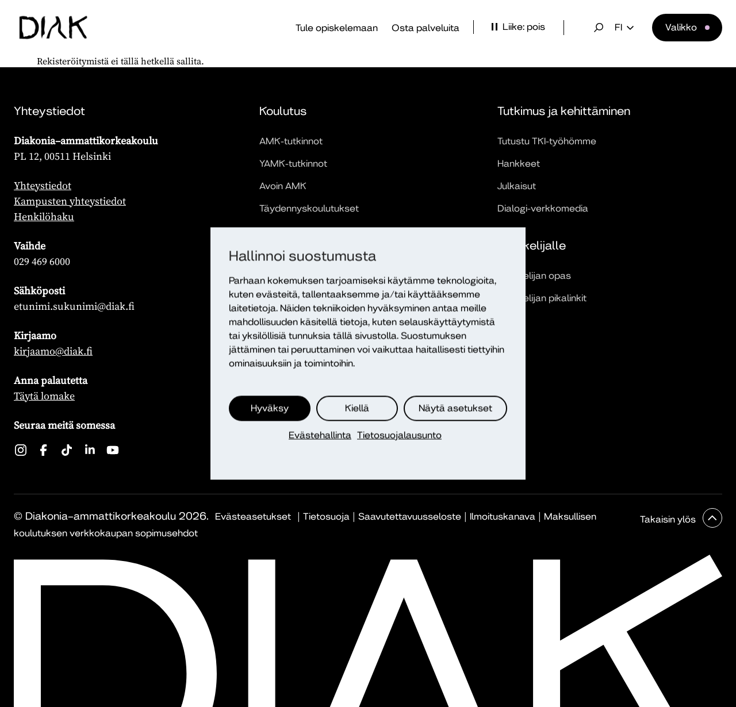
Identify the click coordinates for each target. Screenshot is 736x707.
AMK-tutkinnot (291, 141)
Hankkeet (518, 163)
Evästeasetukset (253, 516)
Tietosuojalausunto (399, 435)
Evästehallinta (320, 435)
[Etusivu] (53, 27)
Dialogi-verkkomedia (542, 208)
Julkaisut (516, 185)
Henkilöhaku (44, 216)
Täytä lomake (44, 396)
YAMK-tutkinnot (293, 163)
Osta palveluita (425, 27)
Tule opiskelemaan (337, 27)
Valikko (681, 27)
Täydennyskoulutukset (309, 208)
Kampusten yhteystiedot (70, 201)
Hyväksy (270, 408)
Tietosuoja (326, 516)
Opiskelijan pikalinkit (541, 298)
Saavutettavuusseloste (409, 516)
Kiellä (357, 408)
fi (624, 27)
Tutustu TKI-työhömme (546, 141)
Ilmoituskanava (502, 516)
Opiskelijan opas (534, 275)
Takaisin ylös (669, 519)
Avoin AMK (282, 185)
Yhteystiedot (42, 185)
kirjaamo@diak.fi (53, 351)
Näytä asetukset (455, 408)
